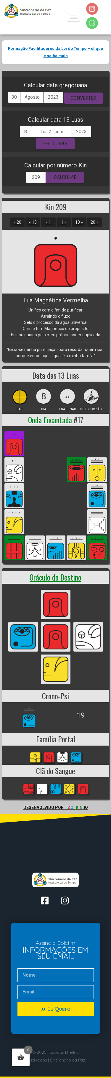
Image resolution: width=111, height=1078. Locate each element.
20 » (94, 222)
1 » (63, 222)
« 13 (33, 222)
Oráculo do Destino (55, 577)
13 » (79, 222)
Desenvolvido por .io (55, 807)
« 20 (17, 222)
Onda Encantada (50, 419)
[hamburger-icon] (73, 17)
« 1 (48, 222)
